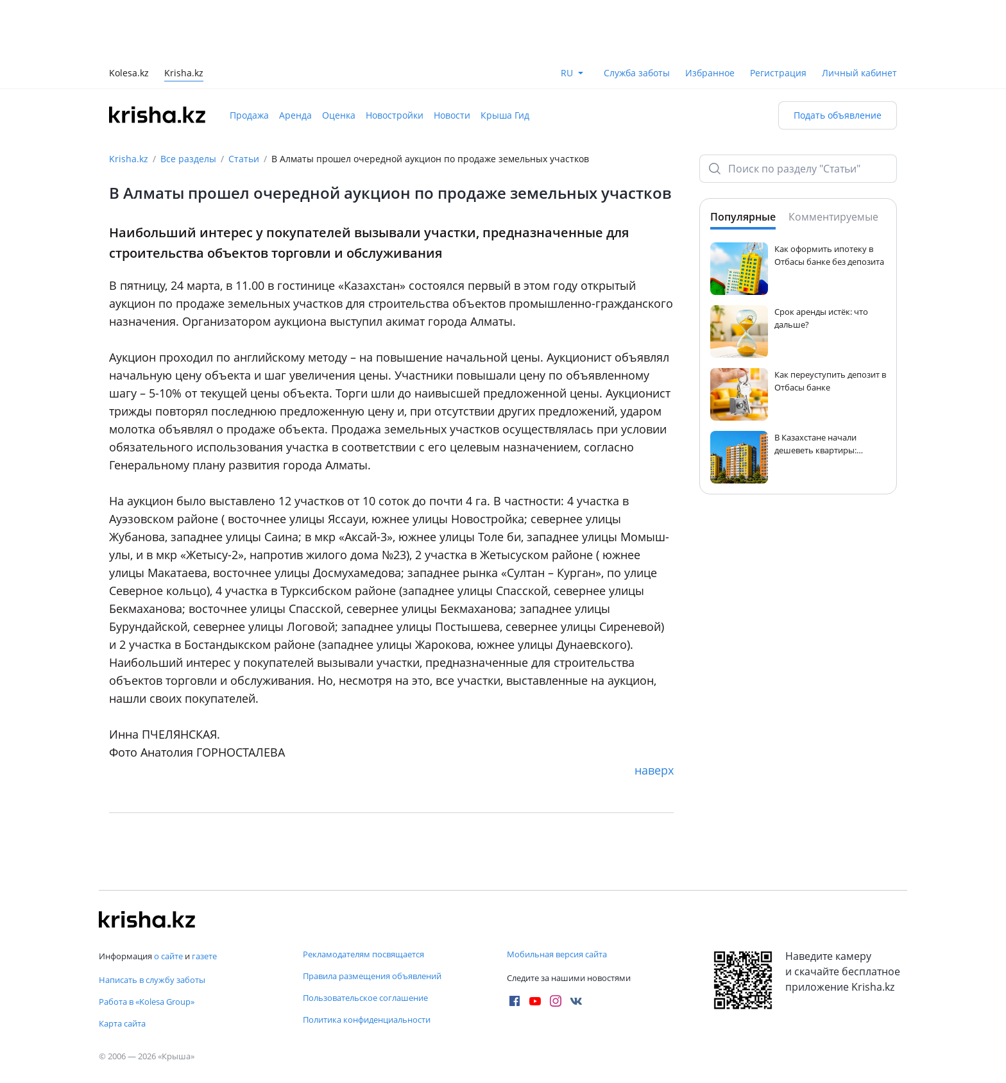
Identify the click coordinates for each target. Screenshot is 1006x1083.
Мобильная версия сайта (557, 954)
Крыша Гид (505, 115)
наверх (654, 770)
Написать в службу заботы (152, 980)
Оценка (338, 115)
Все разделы (188, 159)
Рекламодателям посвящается (363, 954)
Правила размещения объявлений (372, 976)
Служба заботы (637, 73)
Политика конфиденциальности (367, 1019)
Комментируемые (833, 217)
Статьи (243, 159)
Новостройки (394, 115)
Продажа (249, 115)
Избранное (710, 73)
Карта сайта (122, 1023)
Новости (452, 115)
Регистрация (778, 73)
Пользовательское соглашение (365, 997)
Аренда (295, 115)
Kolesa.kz (129, 74)
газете (204, 956)
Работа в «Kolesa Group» (146, 1001)
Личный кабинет (859, 73)
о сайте (168, 956)
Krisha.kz (128, 159)
